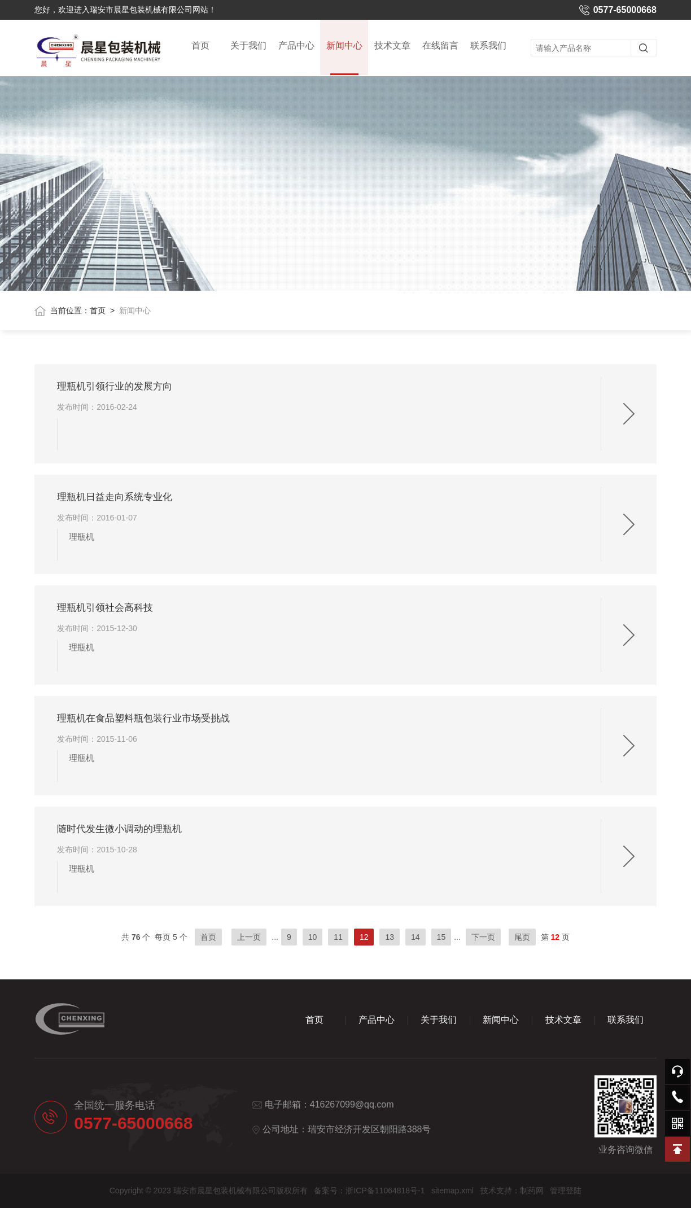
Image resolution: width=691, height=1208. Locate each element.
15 (441, 937)
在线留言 (440, 46)
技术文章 (392, 46)
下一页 (483, 937)
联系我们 (488, 46)
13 (389, 937)
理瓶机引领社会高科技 (105, 607)
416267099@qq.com (352, 1104)
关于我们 (248, 46)
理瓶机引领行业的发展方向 (114, 386)
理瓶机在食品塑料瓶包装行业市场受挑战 (143, 718)
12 (364, 937)
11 (338, 937)
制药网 (532, 1190)
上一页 (249, 937)
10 (312, 937)
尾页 (522, 937)
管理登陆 (565, 1190)
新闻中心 (344, 58)
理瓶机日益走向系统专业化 (114, 497)
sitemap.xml (452, 1190)
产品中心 (296, 46)
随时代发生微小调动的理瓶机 (119, 829)
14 (415, 937)
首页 (200, 46)
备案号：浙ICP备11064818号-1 (369, 1190)
